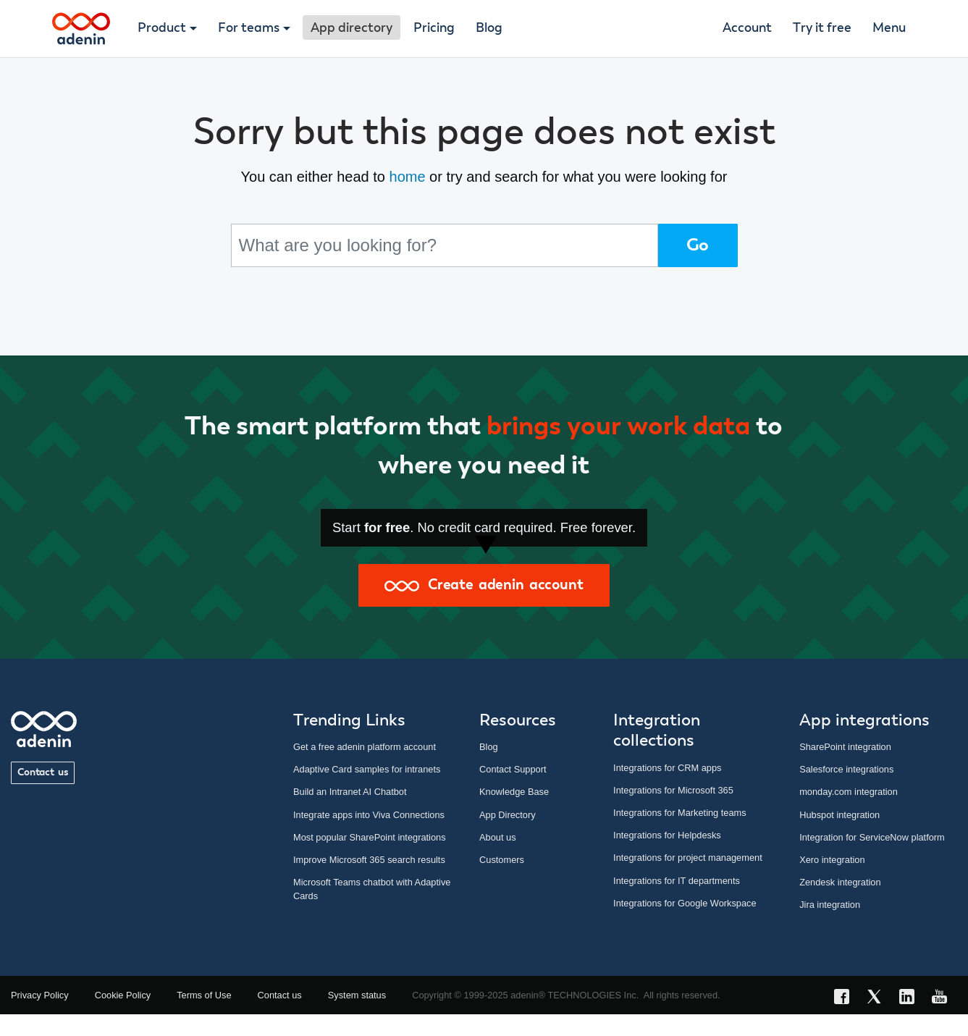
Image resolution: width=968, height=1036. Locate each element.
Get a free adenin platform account (364, 746)
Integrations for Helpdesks (667, 835)
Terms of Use (204, 995)
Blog (489, 28)
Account (747, 28)
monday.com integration (848, 791)
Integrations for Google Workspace (685, 903)
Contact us (42, 772)
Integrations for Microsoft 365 (673, 790)
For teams (248, 28)
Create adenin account (483, 585)
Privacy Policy (40, 995)
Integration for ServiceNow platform (872, 837)
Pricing (434, 28)
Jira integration (829, 904)
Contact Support (512, 769)
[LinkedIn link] (911, 998)
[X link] (878, 998)
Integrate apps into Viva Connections (369, 814)
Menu (889, 28)
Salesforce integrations (846, 769)
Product (162, 28)
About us (497, 837)
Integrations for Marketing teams (679, 812)
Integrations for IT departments (676, 880)
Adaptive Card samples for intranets (366, 769)
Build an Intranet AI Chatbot (350, 791)
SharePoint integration (845, 746)
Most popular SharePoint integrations (369, 837)
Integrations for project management (687, 857)
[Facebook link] (846, 998)
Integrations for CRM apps (667, 767)
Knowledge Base (514, 791)
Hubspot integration (839, 814)
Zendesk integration (839, 882)
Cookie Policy (123, 995)
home (408, 177)
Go (698, 245)
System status (357, 995)
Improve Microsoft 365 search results (369, 859)
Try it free (822, 28)
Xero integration (831, 859)
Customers (501, 859)
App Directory (507, 814)
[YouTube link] (943, 998)
